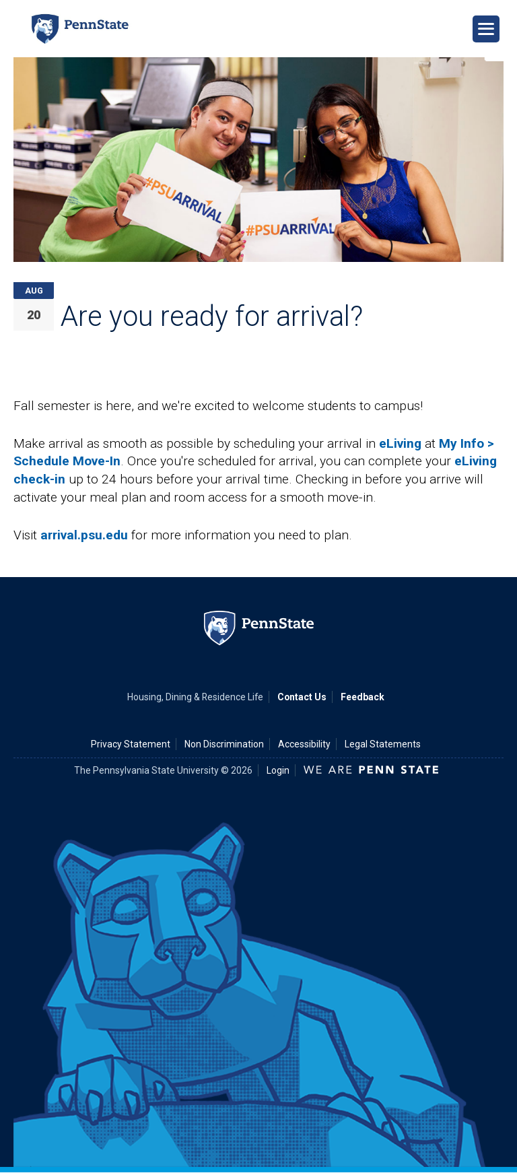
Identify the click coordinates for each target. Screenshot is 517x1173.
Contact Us (301, 697)
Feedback (362, 697)
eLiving (400, 443)
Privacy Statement (130, 744)
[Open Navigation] (486, 28)
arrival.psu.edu (84, 535)
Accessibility (304, 744)
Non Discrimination (224, 744)
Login (278, 770)
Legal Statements (383, 744)
